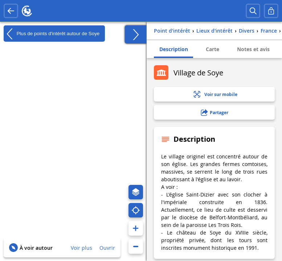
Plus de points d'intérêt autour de (51, 34)
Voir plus (81, 247)
